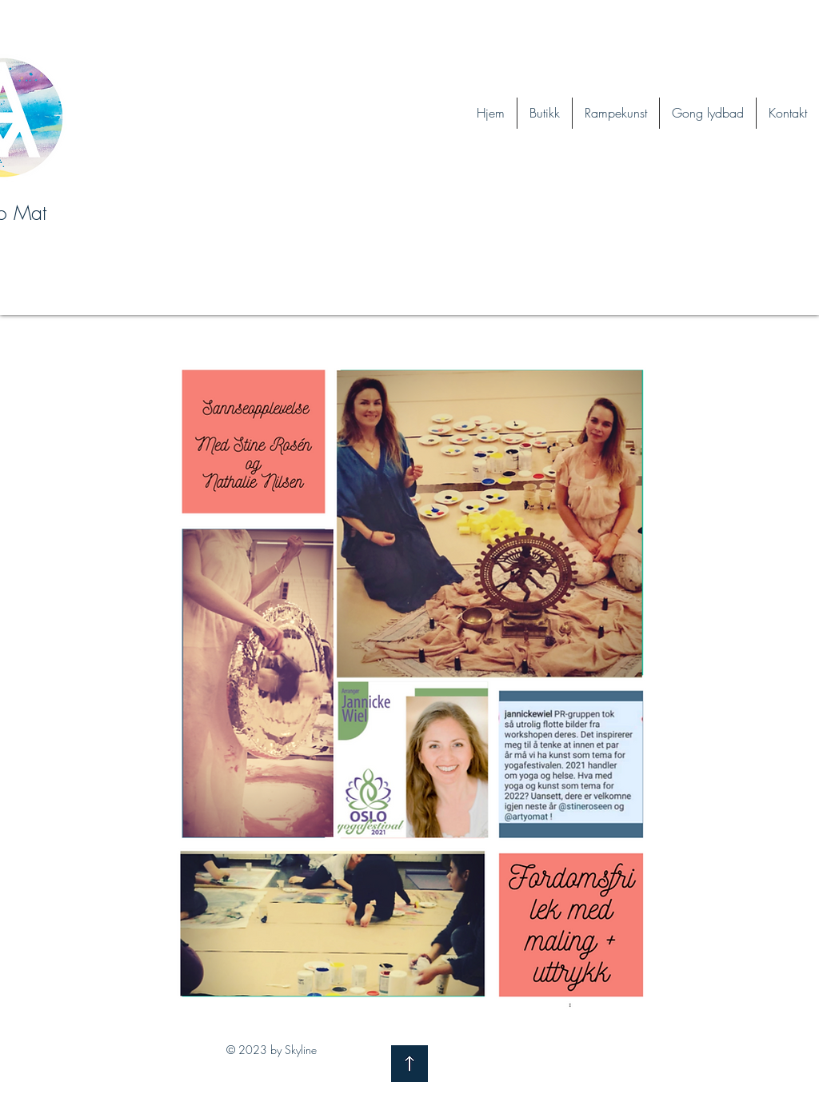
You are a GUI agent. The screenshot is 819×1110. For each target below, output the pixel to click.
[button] (708, 113)
